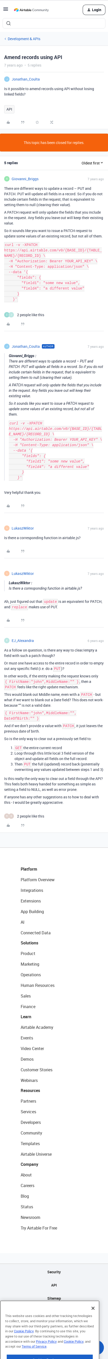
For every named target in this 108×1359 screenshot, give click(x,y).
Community (31, 1133)
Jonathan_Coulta (26, 79)
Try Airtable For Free (39, 1228)
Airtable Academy (37, 1027)
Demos (27, 1059)
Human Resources (38, 985)
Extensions (31, 901)
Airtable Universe (36, 1154)
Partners (28, 1101)
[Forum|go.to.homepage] (31, 10)
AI (23, 922)
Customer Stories (36, 1070)
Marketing (30, 964)
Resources (30, 1090)
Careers (27, 1185)
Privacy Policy (46, 1354)
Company (29, 1164)
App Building (32, 911)
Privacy (54, 1311)
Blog (25, 1196)
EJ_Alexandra (23, 640)
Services (28, 1112)
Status (27, 1207)
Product (28, 953)
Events (27, 1038)
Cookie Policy (24, 1344)
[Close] (93, 1321)
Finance (28, 1006)
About (26, 1175)
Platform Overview (38, 880)
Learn (26, 1017)
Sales (26, 996)
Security (54, 1271)
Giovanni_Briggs (25, 178)
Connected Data (36, 933)
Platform (29, 869)
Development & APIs (24, 38)
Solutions (29, 943)
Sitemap (54, 1298)
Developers (31, 1122)
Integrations (32, 890)
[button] (6, 10)
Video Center (32, 1048)
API (9, 109)
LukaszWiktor (23, 528)
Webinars (29, 1080)
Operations (31, 975)
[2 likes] (24, 314)
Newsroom (30, 1217)
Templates (30, 1143)
